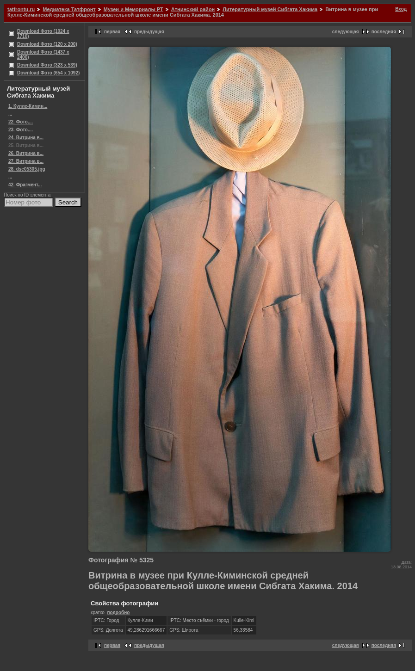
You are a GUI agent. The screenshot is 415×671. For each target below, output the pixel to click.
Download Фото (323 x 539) (47, 65)
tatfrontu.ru (21, 9)
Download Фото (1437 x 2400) (43, 54)
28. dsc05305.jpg (26, 169)
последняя (384, 31)
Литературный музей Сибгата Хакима (270, 9)
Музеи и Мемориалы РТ (133, 9)
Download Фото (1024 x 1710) (43, 34)
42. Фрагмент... (25, 184)
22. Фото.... (20, 121)
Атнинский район (193, 9)
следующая (345, 31)
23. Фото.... (20, 129)
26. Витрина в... (25, 153)
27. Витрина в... (25, 161)
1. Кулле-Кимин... (27, 106)
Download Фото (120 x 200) (47, 44)
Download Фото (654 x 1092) (48, 72)
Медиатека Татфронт (69, 9)
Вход (401, 9)
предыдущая (149, 31)
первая (112, 31)
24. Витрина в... (25, 137)
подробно (118, 612)
